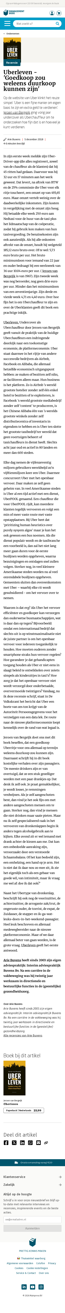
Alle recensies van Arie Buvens (22, 1035)
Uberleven (10, 322)
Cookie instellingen (37, 1268)
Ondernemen (12, 33)
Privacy (52, 1263)
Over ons (44, 1273)
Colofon (40, 1263)
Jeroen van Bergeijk (16, 112)
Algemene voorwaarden (20, 1263)
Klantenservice (32, 1177)
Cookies (19, 1268)
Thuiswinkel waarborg (31, 1258)
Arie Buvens (12, 960)
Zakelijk (32, 1185)
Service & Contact (26, 1273)
